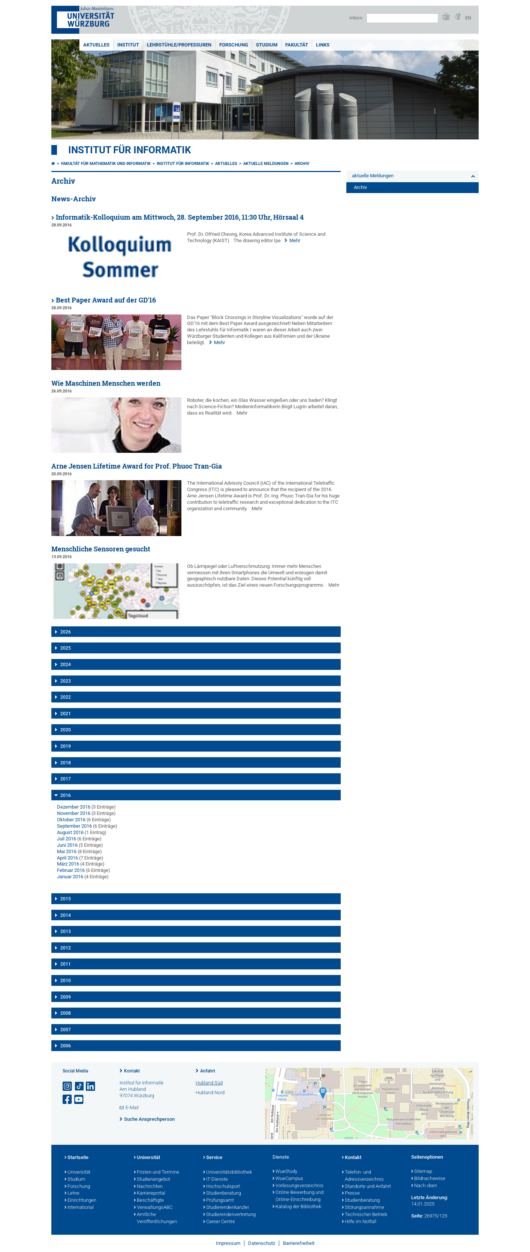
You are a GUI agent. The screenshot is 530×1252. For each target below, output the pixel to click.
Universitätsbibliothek (227, 1172)
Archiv (302, 163)
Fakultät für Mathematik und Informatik (106, 163)
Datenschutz (261, 1243)
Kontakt (132, 1071)
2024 (65, 664)
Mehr (294, 240)
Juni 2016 (67, 845)
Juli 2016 (66, 839)
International (79, 1207)
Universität (77, 1172)
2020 (65, 729)
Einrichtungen (80, 1200)
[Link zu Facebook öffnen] (68, 1099)
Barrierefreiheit (298, 1243)
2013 (65, 931)
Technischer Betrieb (364, 1215)
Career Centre (219, 1222)
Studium (266, 45)
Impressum (228, 1243)
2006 (65, 1045)
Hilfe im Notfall (359, 1222)
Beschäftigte (149, 1200)
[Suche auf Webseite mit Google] (402, 18)
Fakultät (296, 45)
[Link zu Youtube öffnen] (79, 1099)
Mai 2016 (66, 851)
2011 (65, 964)
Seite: (417, 1216)
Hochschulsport (221, 1186)
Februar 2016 (71, 870)
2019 (65, 746)
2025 (65, 648)
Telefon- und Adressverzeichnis (363, 1176)
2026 (65, 632)
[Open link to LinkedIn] (91, 1086)
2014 (65, 915)
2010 (65, 980)
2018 (65, 762)
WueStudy (284, 1171)
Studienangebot (152, 1179)
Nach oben (424, 1186)
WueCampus (287, 1179)
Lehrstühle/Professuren (179, 45)
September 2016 (74, 826)
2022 (65, 697)
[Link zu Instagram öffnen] (68, 1086)
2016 (65, 795)
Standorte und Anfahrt (366, 1186)
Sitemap (421, 1171)
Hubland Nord (210, 1092)
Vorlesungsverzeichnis (297, 1186)
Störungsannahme (363, 1207)
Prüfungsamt (218, 1200)
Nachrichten (148, 1186)
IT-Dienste (215, 1179)
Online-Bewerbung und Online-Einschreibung (297, 1196)
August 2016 (70, 832)
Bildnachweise (428, 1179)
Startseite (76, 1158)
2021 (65, 713)
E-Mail (132, 1107)
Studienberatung (222, 1193)
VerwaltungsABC (153, 1207)
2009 (65, 997)
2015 (65, 899)
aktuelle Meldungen (266, 163)
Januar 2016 (70, 876)
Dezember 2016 (73, 807)
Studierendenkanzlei (226, 1207)
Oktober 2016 (71, 819)
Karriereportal (149, 1193)
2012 (65, 948)
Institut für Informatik (129, 150)
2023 (65, 681)
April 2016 (67, 858)
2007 (65, 1029)
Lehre (71, 1193)
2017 (65, 779)
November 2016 (73, 813)
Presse (351, 1193)
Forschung (233, 45)
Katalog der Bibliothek (296, 1207)
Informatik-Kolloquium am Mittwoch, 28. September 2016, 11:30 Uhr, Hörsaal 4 (180, 217)
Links (322, 45)
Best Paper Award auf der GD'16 (106, 300)
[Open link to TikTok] (79, 1086)
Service (212, 1158)
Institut (128, 45)
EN (468, 18)
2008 (65, 1013)
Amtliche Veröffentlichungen (155, 1218)
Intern (355, 18)
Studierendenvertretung (229, 1215)
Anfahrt (207, 1071)
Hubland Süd (209, 1083)
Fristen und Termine (156, 1172)
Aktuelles (96, 45)
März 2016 (68, 864)
